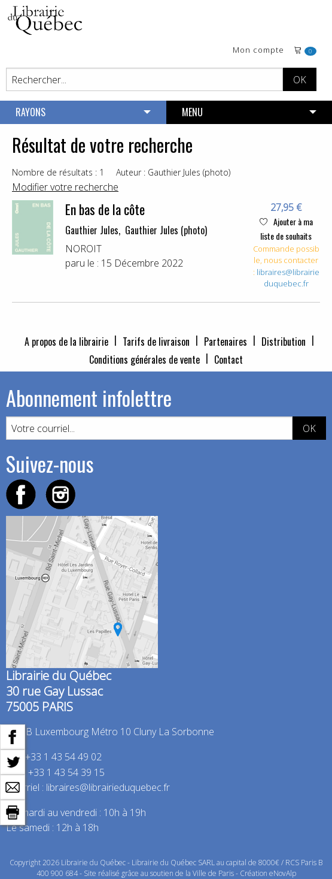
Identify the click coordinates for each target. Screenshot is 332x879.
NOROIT (83, 248)
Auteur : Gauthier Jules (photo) (173, 172)
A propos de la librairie (66, 341)
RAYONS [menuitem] (30, 112)
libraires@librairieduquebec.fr (288, 278)
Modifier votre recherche (65, 187)
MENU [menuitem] (192, 112)
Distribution (283, 341)
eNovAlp (282, 873)
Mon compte (258, 50)
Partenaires (225, 341)
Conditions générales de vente (144, 359)
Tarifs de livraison (156, 341)
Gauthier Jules (91, 230)
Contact (228, 359)
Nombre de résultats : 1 (58, 172)
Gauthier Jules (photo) (166, 230)
